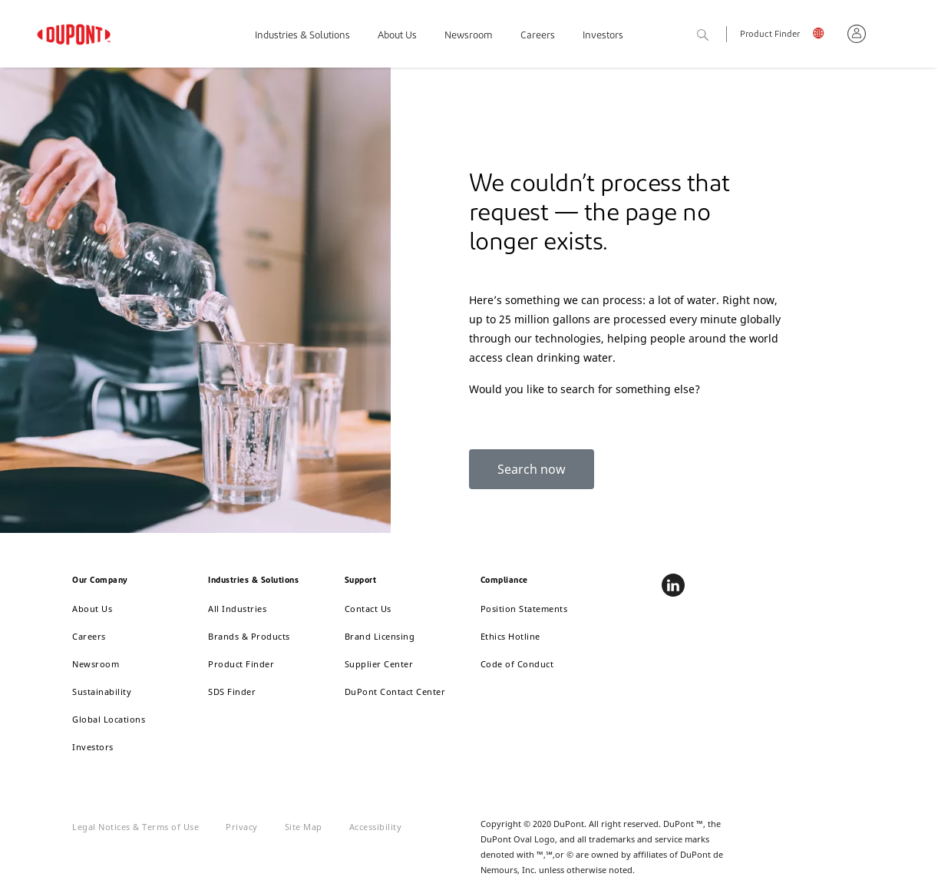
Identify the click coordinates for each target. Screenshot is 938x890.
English (823, 36)
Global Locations (108, 719)
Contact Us (368, 608)
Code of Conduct (517, 664)
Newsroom (468, 36)
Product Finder (770, 35)
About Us (397, 36)
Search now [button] (531, 469)
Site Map (303, 826)
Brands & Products (249, 636)
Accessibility (375, 826)
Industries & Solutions (302, 36)
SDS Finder (232, 691)
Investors (603, 36)
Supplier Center (379, 664)
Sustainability (101, 691)
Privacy (242, 826)
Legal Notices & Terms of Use (135, 826)
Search (720, 36)
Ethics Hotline (510, 636)
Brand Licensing (380, 636)
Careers (537, 36)
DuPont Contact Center (395, 691)
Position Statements (524, 608)
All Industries (237, 608)
